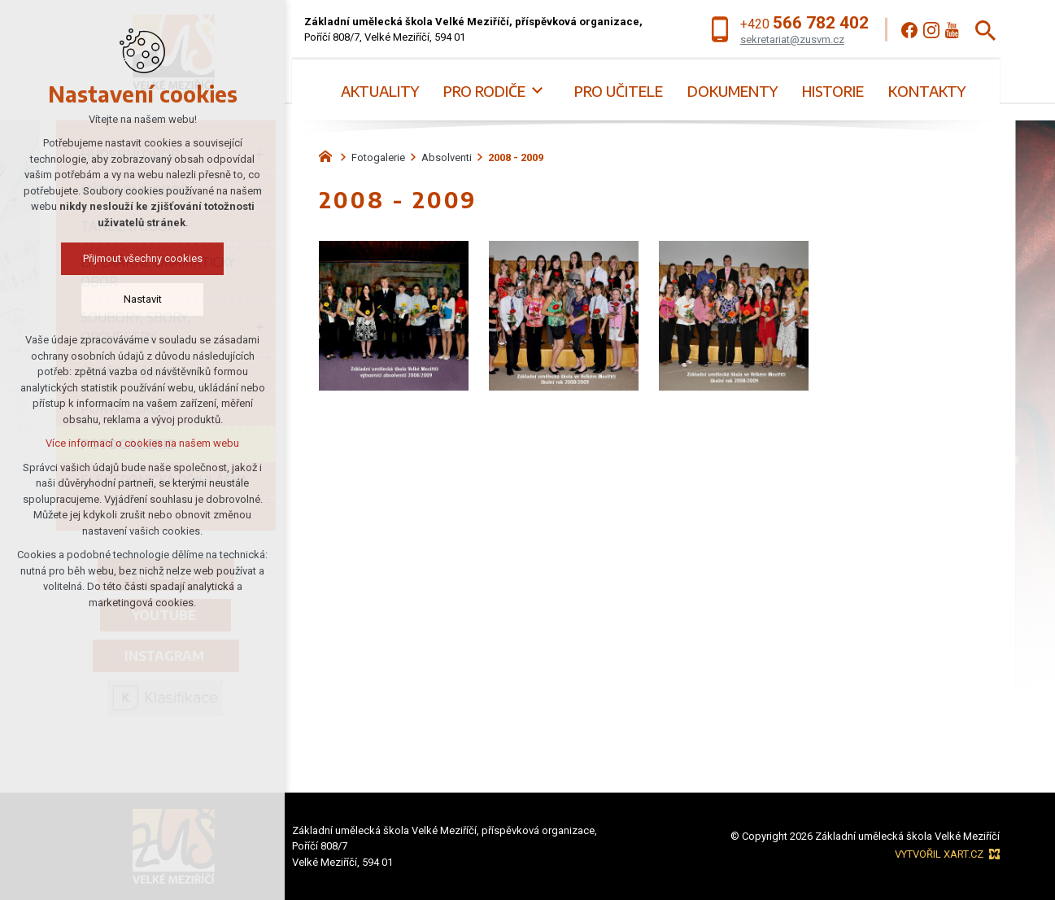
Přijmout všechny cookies (143, 258)
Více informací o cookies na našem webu (142, 443)
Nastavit (143, 299)
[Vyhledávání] (985, 30)
